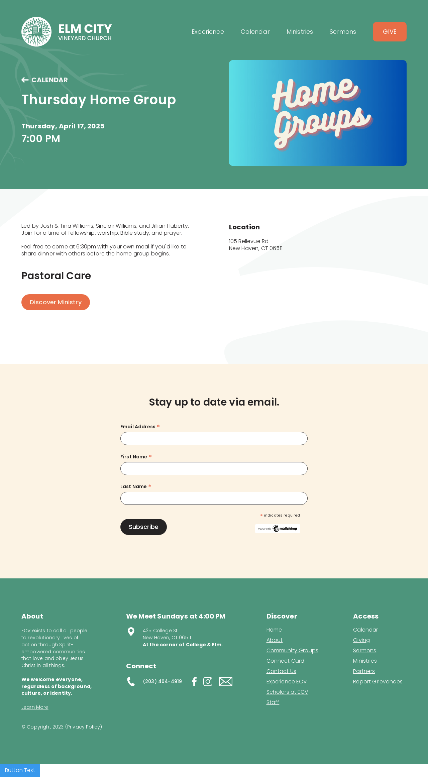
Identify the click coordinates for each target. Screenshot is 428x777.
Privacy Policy (83, 727)
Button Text (20, 770)
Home (274, 630)
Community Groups (292, 650)
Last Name (135, 486)
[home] (66, 32)
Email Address (140, 427)
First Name (136, 457)
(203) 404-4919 (162, 681)
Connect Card (285, 661)
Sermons (364, 650)
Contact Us (281, 671)
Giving (361, 640)
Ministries (365, 661)
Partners (364, 671)
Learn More (34, 707)
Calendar (365, 630)
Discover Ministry (56, 302)
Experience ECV (286, 681)
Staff (273, 702)
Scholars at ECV (287, 692)
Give (390, 31)
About (274, 640)
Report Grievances (378, 682)
